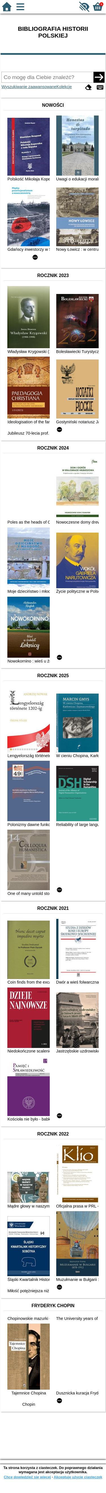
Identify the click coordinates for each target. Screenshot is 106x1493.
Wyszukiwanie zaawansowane (28, 86)
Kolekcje (64, 86)
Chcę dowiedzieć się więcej (27, 1477)
